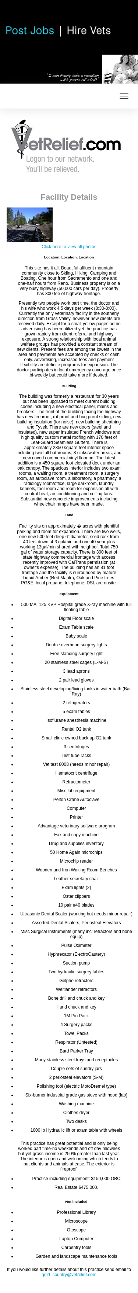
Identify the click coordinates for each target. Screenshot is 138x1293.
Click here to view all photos (69, 246)
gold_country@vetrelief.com (69, 1274)
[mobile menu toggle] (124, 96)
